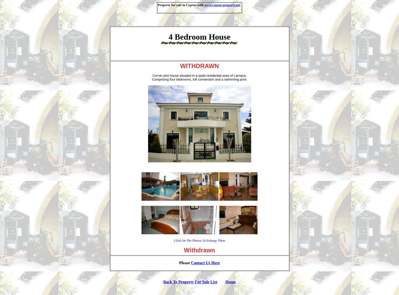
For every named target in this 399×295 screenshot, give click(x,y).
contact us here (205, 263)
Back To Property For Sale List (190, 282)
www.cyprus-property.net (222, 5)
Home (230, 282)
